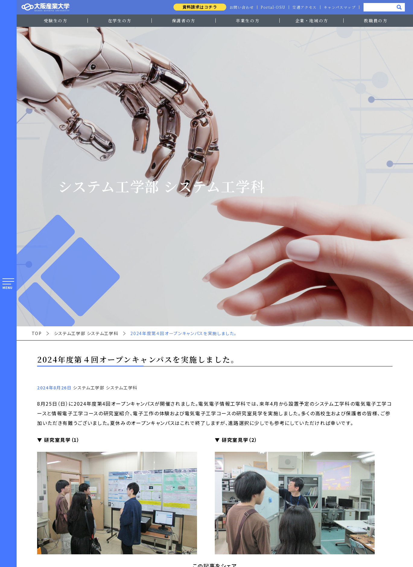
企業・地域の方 (312, 20)
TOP (37, 333)
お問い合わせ (239, 7)
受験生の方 (55, 20)
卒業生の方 (247, 20)
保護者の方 (183, 20)
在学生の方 (120, 20)
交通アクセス (303, 7)
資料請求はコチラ (197, 7)
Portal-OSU (271, 7)
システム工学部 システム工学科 (86, 333)
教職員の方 (375, 20)
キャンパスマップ (339, 7)
